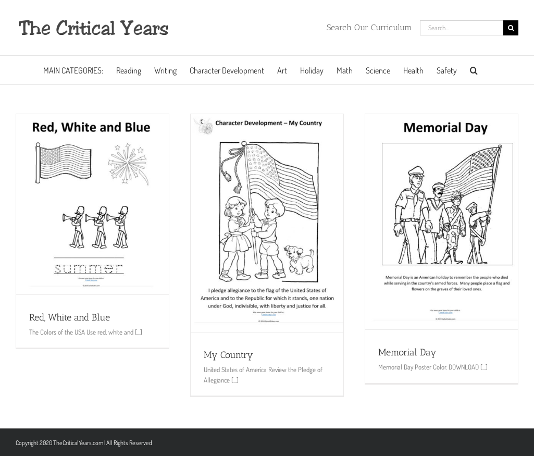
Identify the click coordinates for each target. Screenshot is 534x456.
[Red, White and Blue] (92, 204)
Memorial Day (407, 352)
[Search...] (461, 27)
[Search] (510, 27)
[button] (474, 70)
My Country (228, 355)
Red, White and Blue (69, 317)
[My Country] (267, 223)
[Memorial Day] (441, 221)
